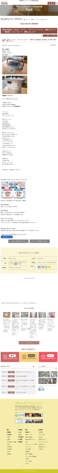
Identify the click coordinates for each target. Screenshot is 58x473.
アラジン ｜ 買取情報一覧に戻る (39, 241)
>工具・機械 (28, 449)
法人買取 (20, 439)
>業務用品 (27, 451)
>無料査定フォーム (42, 446)
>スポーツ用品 (28, 461)
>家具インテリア (28, 434)
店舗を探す (7, 18)
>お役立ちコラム (42, 439)
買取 (8, 429)
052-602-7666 (10, 106)
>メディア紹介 (41, 434)
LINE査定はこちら (7, 236)
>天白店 (8, 444)
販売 (26, 429)
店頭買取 (9, 432)
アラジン (45, 35)
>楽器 (26, 441)
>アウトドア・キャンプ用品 (31, 444)
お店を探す (9, 434)
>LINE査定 (40, 449)
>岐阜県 (20, 434)
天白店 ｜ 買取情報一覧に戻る (18, 241)
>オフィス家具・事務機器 (30, 456)
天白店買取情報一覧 (17, 18)
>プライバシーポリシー (43, 441)
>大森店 (8, 439)
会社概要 (40, 429)
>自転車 (27, 458)
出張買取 (20, 429)
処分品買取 (20, 437)
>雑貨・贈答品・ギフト (30, 439)
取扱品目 (27, 432)
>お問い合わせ (41, 444)
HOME (2, 18)
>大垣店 (8, 451)
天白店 (11, 18)
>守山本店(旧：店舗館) (11, 441)
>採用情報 (40, 432)
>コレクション (28, 446)
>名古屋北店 (9, 446)
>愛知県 (20, 432)
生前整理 (20, 441)
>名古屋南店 (9, 449)
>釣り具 (27, 463)
